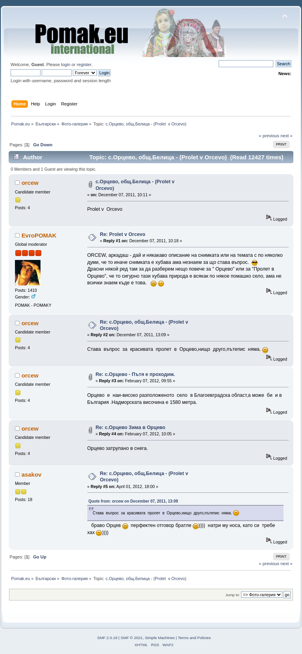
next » (286, 135)
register (84, 64)
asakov (32, 474)
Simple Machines (160, 638)
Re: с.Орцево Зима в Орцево (131, 427)
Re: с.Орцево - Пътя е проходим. (135, 374)
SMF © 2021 (132, 638)
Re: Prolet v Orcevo (122, 234)
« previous (269, 135)
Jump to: (232, 595)
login (65, 64)
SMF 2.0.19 (107, 638)
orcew (30, 182)
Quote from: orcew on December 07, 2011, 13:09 (133, 501)
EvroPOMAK (39, 235)
